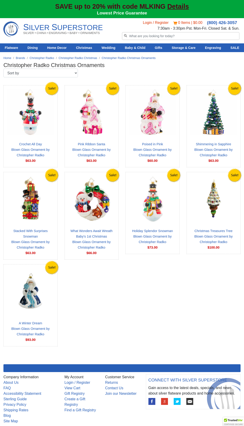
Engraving (213, 48)
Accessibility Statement (22, 393)
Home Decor (57, 48)
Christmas (84, 48)
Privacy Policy (14, 404)
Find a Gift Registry (80, 410)
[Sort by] (40, 73)
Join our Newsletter (121, 393)
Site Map (10, 421)
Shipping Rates (15, 410)
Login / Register (156, 23)
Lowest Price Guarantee (122, 13)
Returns (111, 382)
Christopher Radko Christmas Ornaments (129, 58)
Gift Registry (75, 393)
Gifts (158, 48)
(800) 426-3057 (222, 22)
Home (7, 58)
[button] (233, 421)
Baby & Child (135, 48)
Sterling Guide (15, 399)
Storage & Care (184, 48)
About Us (11, 382)
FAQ (7, 388)
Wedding (109, 48)
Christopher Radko (42, 58)
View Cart (72, 388)
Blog (7, 416)
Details (178, 6)
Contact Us (114, 388)
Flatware (11, 48)
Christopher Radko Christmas (78, 58)
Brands (20, 58)
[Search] (180, 36)
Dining (33, 48)
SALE (234, 48)
